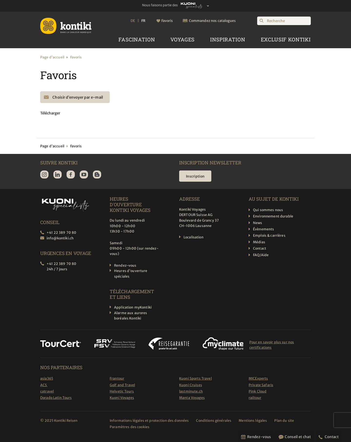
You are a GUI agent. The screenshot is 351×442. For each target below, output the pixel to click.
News (257, 223)
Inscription (195, 176)
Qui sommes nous (268, 210)
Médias (259, 242)
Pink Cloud (257, 391)
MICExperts (258, 378)
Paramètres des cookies (129, 427)
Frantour (117, 378)
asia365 (46, 378)
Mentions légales (253, 420)
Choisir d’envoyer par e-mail (77, 97)
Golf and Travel (122, 385)
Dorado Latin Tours (56, 397)
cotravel (47, 391)
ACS (44, 385)
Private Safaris (261, 385)
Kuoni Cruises (190, 385)
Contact (259, 248)
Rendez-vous (125, 265)
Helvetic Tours (122, 391)
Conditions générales (213, 420)
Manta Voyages (192, 397)
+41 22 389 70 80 (61, 232)
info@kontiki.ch (60, 238)
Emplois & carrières (269, 235)
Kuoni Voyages (122, 397)
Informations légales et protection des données (149, 420)
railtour (255, 397)
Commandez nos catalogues (212, 21)
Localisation (194, 237)
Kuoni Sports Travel (195, 378)
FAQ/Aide (261, 255)
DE (133, 21)
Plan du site (284, 420)
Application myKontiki (133, 307)
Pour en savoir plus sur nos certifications (271, 345)
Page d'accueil (52, 57)
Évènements (263, 229)
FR (143, 21)
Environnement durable (273, 216)
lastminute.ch (191, 391)
